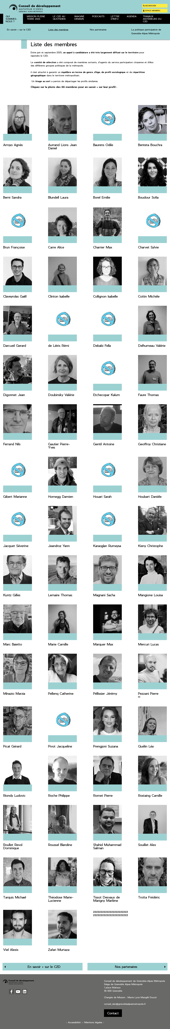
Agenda (132, 16)
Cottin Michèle (149, 296)
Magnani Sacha (104, 595)
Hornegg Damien (60, 496)
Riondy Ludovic (14, 795)
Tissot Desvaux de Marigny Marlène (106, 898)
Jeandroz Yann (59, 546)
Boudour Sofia (148, 197)
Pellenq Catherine (60, 693)
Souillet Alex (147, 845)
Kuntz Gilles (11, 595)
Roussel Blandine (60, 845)
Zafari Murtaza (58, 949)
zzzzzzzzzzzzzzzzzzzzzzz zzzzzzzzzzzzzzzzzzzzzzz (110, 913)
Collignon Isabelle (105, 296)
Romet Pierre (103, 795)
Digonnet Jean (14, 395)
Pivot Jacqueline (60, 746)
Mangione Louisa (150, 595)
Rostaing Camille (150, 795)
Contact (113, 1013)
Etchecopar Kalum (106, 395)
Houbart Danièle (150, 496)
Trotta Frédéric (149, 897)
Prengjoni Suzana (105, 746)
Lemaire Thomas (60, 595)
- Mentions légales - (93, 1022)
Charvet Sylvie (148, 247)
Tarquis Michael (14, 897)
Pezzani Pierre (148, 693)
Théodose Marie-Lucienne (60, 898)
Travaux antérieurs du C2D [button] (152, 19)
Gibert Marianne (15, 496)
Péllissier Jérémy (105, 693)
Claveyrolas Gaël (15, 296)
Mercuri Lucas (148, 644)
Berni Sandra (12, 197)
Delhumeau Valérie (151, 345)
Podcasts (98, 16)
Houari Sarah (102, 496)
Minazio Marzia (14, 693)
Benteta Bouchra (150, 145)
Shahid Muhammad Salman (107, 846)
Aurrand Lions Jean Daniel (62, 146)
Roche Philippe (59, 795)
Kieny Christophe (150, 546)
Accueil (6, 27)
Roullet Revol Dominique (12, 846)
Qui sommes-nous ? (23, 27)
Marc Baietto (12, 644)
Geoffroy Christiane (152, 444)
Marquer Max (103, 644)
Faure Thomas (148, 395)
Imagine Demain (79, 17)
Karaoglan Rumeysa (107, 546)
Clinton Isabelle (59, 296)
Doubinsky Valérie (61, 395)
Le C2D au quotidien (59, 17)
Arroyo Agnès (13, 145)
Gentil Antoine (103, 444)
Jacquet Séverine (15, 546)
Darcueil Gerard (14, 345)
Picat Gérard (12, 746)
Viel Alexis (10, 949)
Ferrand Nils (11, 444)
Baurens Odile (103, 145)
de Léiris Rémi (58, 345)
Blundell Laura (58, 197)
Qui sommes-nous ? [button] (11, 19)
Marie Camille (58, 644)
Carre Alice (56, 247)
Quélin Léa (146, 746)
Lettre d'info (115, 17)
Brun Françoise (14, 247)
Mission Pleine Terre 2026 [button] (36, 17)
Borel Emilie (101, 197)
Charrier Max (102, 247)
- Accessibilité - (74, 1022)
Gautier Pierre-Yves (59, 445)
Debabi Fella (102, 345)
